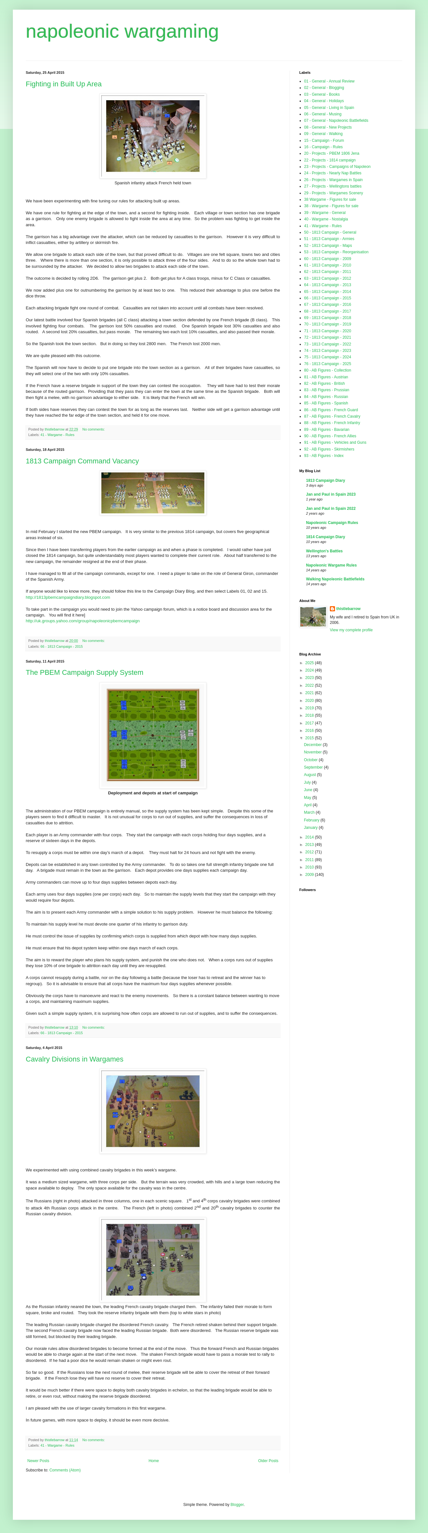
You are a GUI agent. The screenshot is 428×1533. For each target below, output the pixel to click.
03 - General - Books (322, 94)
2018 (310, 715)
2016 (310, 730)
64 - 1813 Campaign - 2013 (327, 285)
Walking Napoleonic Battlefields (335, 579)
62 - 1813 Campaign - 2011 (327, 271)
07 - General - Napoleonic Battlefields (336, 120)
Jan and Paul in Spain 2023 (331, 494)
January (311, 827)
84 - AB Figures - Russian (326, 396)
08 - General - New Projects (328, 127)
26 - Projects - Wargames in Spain (333, 180)
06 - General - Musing (322, 114)
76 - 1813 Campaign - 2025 (327, 364)
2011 (310, 860)
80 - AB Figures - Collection (327, 370)
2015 (310, 738)
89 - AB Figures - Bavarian (326, 429)
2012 (310, 852)
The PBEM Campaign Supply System (85, 672)
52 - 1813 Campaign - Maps (328, 245)
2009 (310, 874)
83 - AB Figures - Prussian (326, 390)
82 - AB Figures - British (324, 383)
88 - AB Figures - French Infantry (332, 423)
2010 (310, 867)
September (314, 767)
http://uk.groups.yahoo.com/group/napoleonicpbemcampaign (83, 620)
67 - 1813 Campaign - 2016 (327, 304)
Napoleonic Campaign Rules (332, 522)
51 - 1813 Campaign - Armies (329, 239)
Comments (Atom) (64, 1470)
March (310, 812)
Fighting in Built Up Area (64, 84)
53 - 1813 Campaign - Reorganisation (336, 252)
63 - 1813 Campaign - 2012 (327, 278)
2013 (310, 844)
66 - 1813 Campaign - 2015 (62, 646)
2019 (310, 708)
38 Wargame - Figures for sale (330, 199)
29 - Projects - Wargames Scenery (333, 193)
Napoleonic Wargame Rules (331, 565)
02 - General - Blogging (324, 87)
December (313, 744)
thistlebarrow (348, 608)
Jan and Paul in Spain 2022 (331, 508)
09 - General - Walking (323, 133)
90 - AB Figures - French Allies (330, 436)
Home (154, 1461)
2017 (310, 723)
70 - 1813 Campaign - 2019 (327, 324)
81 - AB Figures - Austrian (326, 377)
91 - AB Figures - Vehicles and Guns (335, 442)
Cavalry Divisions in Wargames (75, 1059)
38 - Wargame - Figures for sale (331, 206)
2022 (310, 685)
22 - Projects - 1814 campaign (330, 160)
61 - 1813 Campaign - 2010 (327, 265)
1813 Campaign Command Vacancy (82, 461)
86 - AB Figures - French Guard (331, 410)
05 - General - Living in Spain (329, 107)
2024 (310, 670)
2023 (310, 677)
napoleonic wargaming (122, 31)
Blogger (237, 1504)
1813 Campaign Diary (325, 480)
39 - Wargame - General (325, 212)
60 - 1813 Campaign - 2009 (327, 259)
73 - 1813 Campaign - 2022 (327, 344)
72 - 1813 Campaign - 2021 (327, 337)
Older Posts (268, 1461)
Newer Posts (38, 1461)
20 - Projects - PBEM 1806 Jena (331, 153)
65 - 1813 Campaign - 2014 (327, 291)
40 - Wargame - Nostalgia (326, 219)
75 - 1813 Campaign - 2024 (327, 357)
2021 (310, 693)
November (313, 752)
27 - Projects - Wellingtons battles (333, 186)
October (311, 760)
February (312, 820)
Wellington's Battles (324, 551)
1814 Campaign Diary (325, 537)
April (308, 805)
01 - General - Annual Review (329, 81)
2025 (310, 663)
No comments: (94, 429)
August (310, 774)
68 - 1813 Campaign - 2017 (327, 311)
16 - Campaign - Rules (323, 147)
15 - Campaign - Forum (324, 140)
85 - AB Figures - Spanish (326, 403)
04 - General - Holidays (324, 101)
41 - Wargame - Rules (57, 435)
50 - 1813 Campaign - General (330, 232)
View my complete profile (351, 630)
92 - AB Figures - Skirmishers (329, 449)
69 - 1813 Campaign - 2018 (327, 317)
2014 (310, 837)
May (308, 797)
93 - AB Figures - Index (324, 455)
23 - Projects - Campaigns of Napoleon (337, 166)
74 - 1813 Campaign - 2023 (327, 350)
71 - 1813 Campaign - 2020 (327, 331)
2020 (310, 700)
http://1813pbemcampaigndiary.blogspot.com (68, 597)
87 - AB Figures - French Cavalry (332, 416)
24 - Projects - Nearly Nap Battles (332, 173)
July (308, 782)
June (308, 790)
